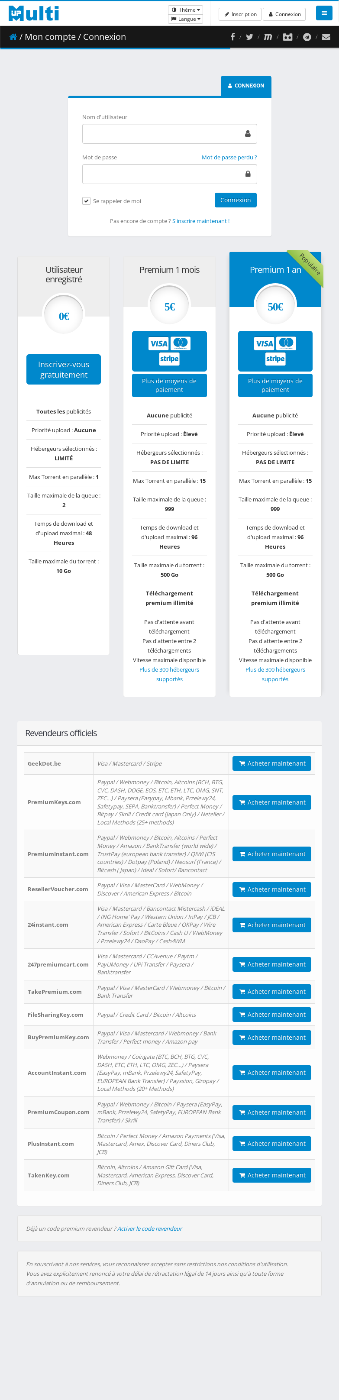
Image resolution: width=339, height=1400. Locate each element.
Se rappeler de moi (117, 201)
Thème (185, 9)
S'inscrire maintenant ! (200, 221)
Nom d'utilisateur (104, 117)
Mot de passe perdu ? (229, 157)
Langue (185, 19)
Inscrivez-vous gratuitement (64, 369)
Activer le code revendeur (149, 1228)
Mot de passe (99, 157)
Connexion (284, 14)
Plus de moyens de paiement (169, 385)
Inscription (239, 14)
